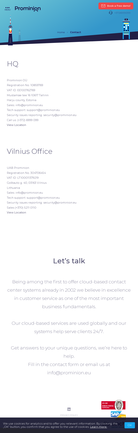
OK (130, 425)
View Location (16, 125)
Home (61, 32)
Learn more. (98, 426)
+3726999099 (120, 13)
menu (8, 9)
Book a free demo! (116, 6)
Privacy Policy (69, 415)
